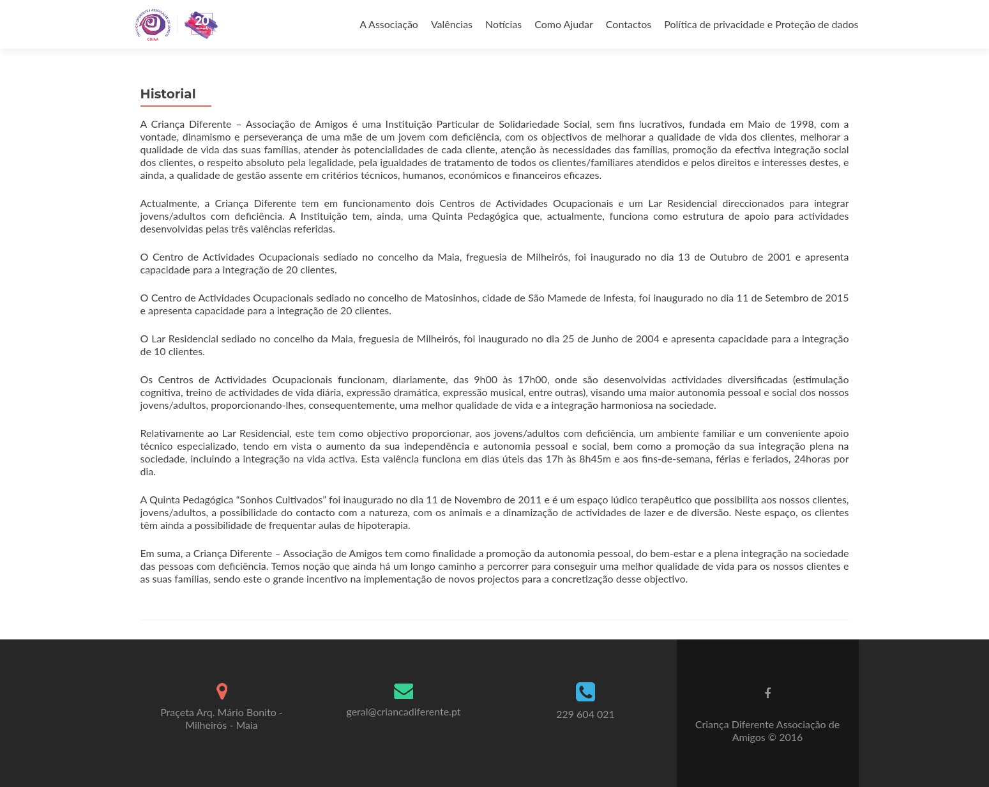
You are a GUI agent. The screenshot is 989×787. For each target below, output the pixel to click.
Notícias (503, 24)
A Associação (388, 24)
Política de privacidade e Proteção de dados (761, 24)
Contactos (628, 24)
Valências (451, 24)
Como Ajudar (563, 24)
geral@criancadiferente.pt (403, 711)
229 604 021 (585, 714)
